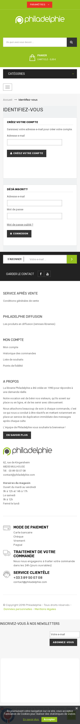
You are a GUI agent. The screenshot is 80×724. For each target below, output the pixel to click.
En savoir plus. (31, 719)
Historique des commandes (19, 353)
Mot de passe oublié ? (20, 224)
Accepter (49, 719)
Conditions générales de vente (21, 300)
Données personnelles (18, 609)
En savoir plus (17, 435)
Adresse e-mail (16, 135)
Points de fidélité (13, 365)
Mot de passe (15, 209)
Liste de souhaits (13, 359)
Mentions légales (45, 609)
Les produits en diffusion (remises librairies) (29, 324)
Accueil (7, 99)
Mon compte (10, 347)
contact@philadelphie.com (30, 582)
